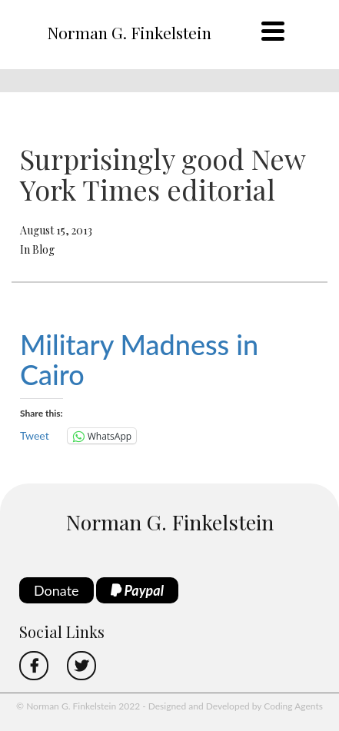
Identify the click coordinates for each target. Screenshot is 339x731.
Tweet (34, 435)
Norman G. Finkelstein (129, 32)
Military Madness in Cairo (139, 359)
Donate (56, 590)
